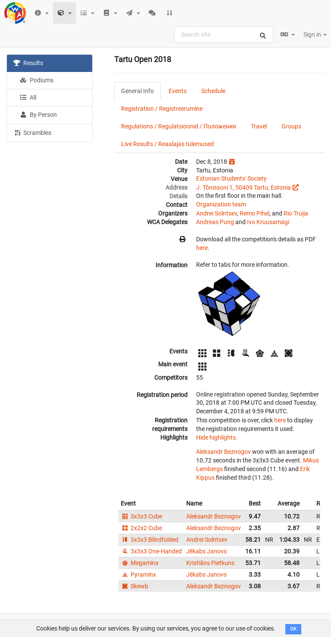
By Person (38, 114)
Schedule (213, 90)
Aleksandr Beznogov (223, 451)
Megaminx (140, 562)
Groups (291, 126)
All (28, 97)
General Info (137, 90)
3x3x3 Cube (141, 516)
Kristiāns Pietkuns (210, 562)
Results (28, 62)
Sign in (315, 34)
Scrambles (32, 132)
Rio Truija (296, 213)
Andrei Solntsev (216, 213)
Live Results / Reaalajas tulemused (167, 144)
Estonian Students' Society (231, 178)
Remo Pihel (254, 213)
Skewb (134, 586)
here (202, 247)
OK (293, 629)
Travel (259, 126)
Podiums (36, 80)
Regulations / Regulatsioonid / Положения (178, 126)
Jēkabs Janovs (206, 551)
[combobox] (223, 34)
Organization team (221, 204)
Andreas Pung (215, 222)
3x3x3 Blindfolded (149, 539)
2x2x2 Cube (141, 528)
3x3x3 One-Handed (151, 551)
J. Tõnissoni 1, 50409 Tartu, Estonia (243, 187)
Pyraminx (138, 574)
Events (178, 90)
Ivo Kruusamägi (268, 222)
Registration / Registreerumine (162, 108)
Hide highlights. (216, 437)
